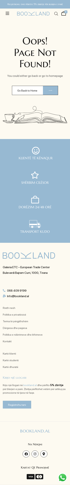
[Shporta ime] (63, 13)
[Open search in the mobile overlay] (56, 13)
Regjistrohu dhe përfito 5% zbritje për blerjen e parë (35, 4)
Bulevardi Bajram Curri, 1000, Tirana (25, 273)
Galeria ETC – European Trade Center (26, 267)
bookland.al (30, 385)
